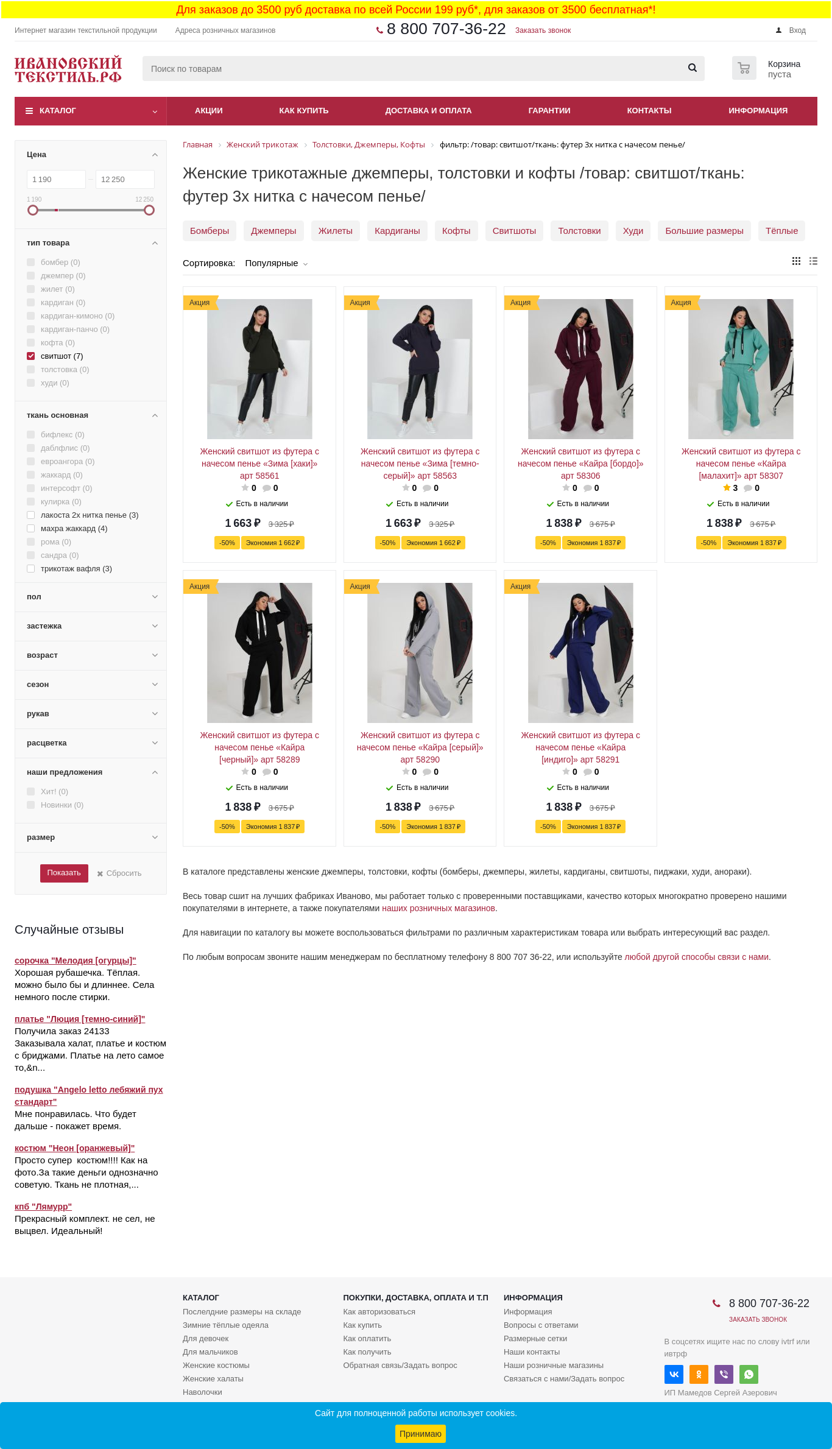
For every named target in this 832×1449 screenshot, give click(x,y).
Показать (63, 872)
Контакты (649, 110)
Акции (209, 110)
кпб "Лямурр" (43, 1206)
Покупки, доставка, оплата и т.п (415, 1297)
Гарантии (550, 110)
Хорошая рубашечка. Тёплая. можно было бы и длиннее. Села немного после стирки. (84, 984)
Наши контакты (532, 1351)
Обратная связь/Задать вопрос (400, 1365)
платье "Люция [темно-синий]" (80, 1019)
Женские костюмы (216, 1365)
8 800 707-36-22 (446, 28)
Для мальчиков (210, 1351)
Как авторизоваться (379, 1311)
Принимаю (421, 1434)
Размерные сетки (535, 1338)
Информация (758, 110)
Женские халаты (213, 1378)
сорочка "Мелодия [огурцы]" (75, 960)
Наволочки (202, 1392)
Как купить (304, 110)
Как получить (367, 1351)
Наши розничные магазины (554, 1365)
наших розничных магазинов (438, 908)
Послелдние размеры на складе (242, 1311)
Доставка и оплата (429, 110)
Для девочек (205, 1338)
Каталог (58, 110)
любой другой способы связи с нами (697, 957)
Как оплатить (367, 1338)
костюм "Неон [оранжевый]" (75, 1148)
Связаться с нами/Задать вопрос (564, 1378)
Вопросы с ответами (541, 1325)
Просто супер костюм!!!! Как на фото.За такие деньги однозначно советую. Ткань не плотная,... (86, 1172)
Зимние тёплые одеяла (226, 1325)
